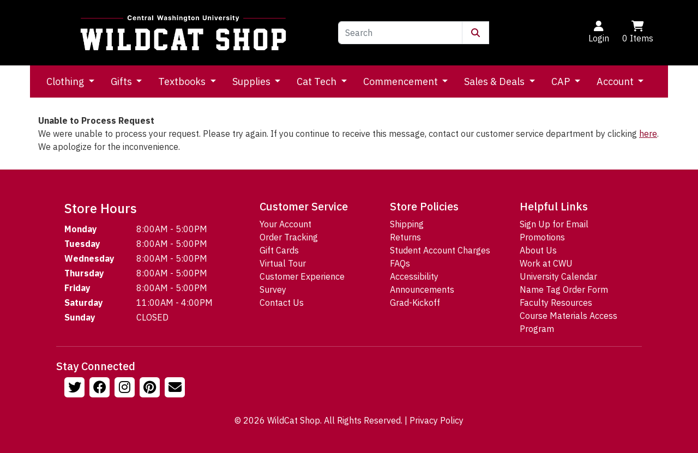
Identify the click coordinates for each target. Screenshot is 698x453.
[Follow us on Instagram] (126, 388)
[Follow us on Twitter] (75, 388)
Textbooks (183, 81)
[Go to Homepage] (183, 32)
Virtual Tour (283, 263)
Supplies (252, 81)
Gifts (122, 81)
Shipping (407, 224)
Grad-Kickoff (415, 302)
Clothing (66, 81)
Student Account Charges (440, 250)
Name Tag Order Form (564, 289)
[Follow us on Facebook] (100, 388)
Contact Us (282, 302)
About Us (538, 250)
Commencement (401, 81)
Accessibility (414, 276)
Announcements (422, 289)
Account (616, 81)
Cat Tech (318, 81)
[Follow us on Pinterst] (151, 388)
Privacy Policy (437, 420)
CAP (561, 81)
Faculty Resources (556, 302)
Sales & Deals (495, 81)
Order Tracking (289, 237)
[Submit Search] (475, 32)
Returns (405, 237)
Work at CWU (546, 263)
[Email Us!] (176, 388)
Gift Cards (279, 250)
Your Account (285, 224)
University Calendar (558, 276)
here (648, 133)
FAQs (400, 263)
